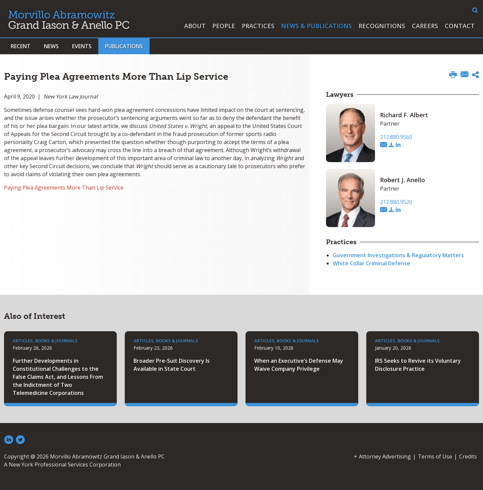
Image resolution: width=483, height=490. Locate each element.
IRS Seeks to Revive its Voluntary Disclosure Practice (418, 364)
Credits (468, 456)
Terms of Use (435, 456)
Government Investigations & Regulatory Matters (398, 255)
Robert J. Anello (402, 180)
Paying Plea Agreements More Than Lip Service (63, 187)
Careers (425, 26)
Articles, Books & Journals (45, 341)
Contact (460, 26)
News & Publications (316, 26)
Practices (258, 26)
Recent (21, 46)
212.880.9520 (396, 202)
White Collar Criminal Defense (371, 263)
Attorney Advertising (385, 456)
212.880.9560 (396, 137)
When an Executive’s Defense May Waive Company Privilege (298, 364)
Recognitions (382, 26)
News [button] (51, 46)
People (223, 26)
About (195, 26)
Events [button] (82, 46)
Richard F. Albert (404, 115)
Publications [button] (124, 46)
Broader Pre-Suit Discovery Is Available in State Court (171, 364)
